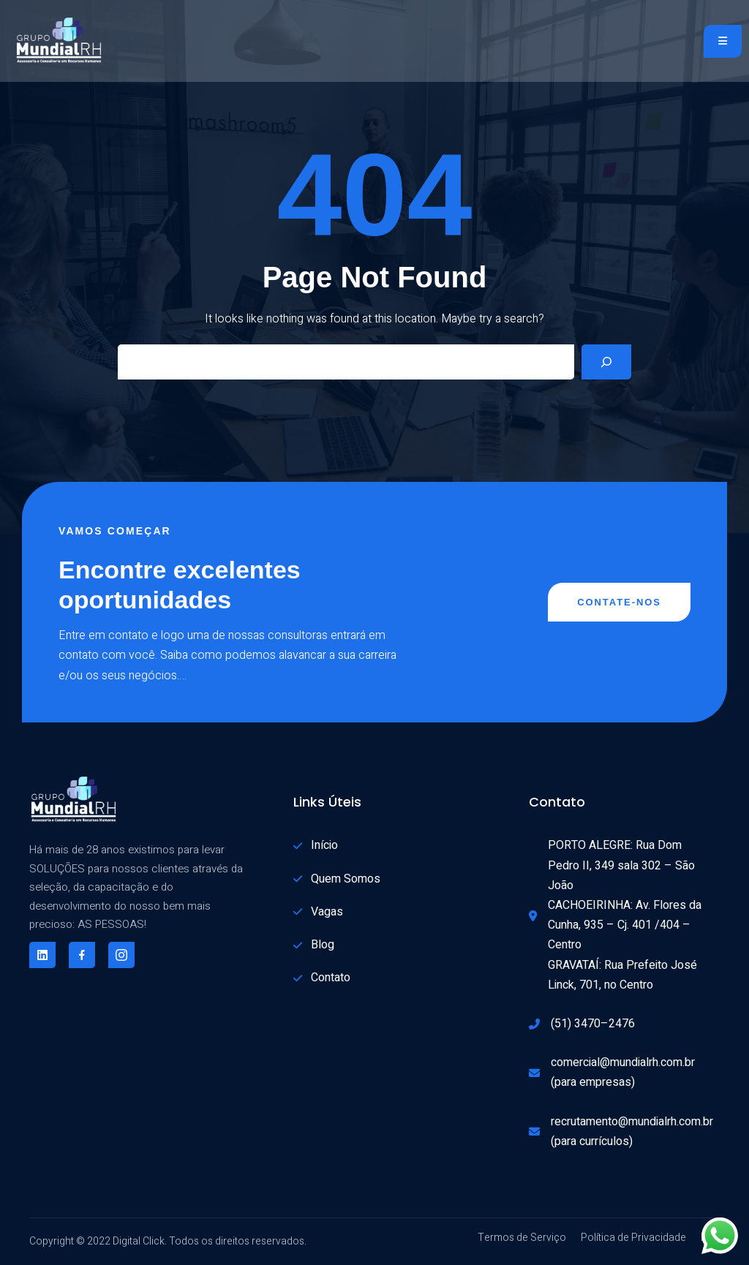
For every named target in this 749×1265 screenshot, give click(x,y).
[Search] (606, 362)
